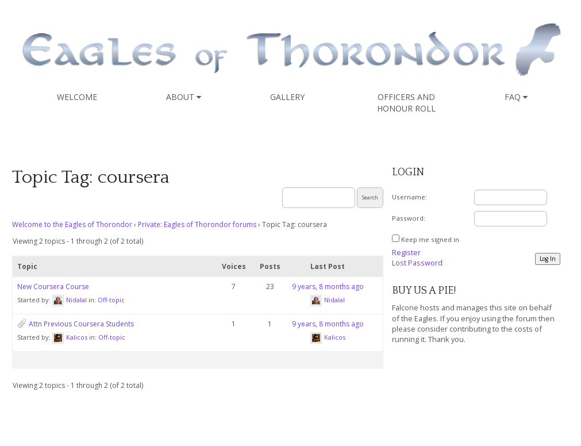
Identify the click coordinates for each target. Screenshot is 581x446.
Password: (408, 218)
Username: (409, 197)
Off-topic (111, 299)
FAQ (516, 96)
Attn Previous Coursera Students (81, 324)
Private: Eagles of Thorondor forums (197, 224)
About (183, 96)
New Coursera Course (53, 286)
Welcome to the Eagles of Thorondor (72, 224)
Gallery (287, 96)
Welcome (77, 96)
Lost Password (417, 262)
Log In (548, 259)
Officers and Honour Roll (406, 102)
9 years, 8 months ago (328, 286)
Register (406, 252)
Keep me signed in (430, 239)
